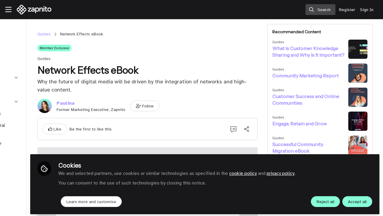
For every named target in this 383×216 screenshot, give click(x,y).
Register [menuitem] (347, 9)
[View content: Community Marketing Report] (363, 73)
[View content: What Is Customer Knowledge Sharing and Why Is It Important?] (363, 49)
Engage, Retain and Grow (318, 124)
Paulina (109, 103)
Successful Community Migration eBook (316, 147)
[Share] (265, 129)
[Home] (32, 9)
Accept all (357, 199)
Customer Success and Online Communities (316, 99)
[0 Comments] (252, 129)
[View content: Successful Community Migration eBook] (363, 145)
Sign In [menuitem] (366, 9)
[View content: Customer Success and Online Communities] (363, 97)
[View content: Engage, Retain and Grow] (363, 121)
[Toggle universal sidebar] (8, 9)
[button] (188, 105)
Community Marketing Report (316, 75)
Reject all (325, 199)
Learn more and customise (141, 199)
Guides (88, 34)
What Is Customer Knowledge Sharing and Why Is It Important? (317, 51)
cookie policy (293, 172)
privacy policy (330, 172)
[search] (320, 9)
